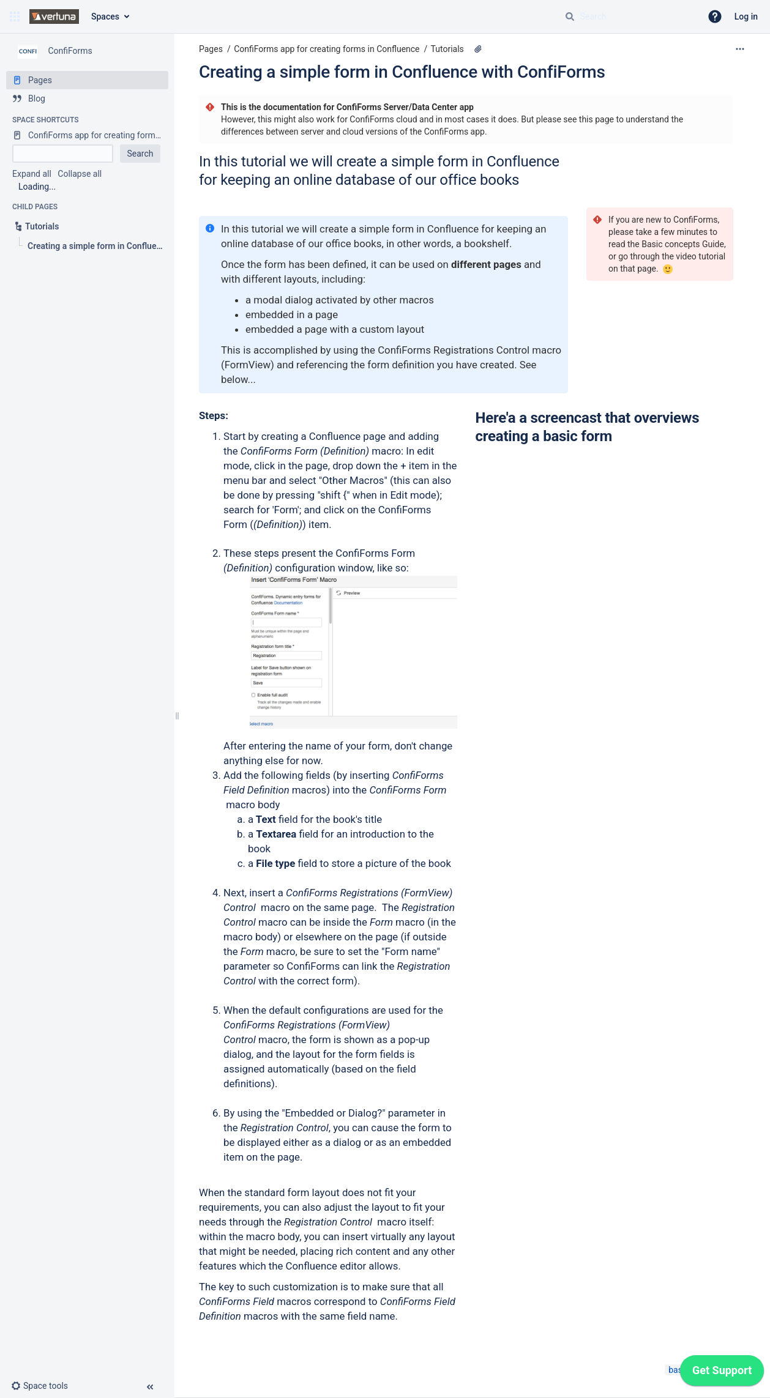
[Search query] (628, 16)
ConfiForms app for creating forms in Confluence (326, 49)
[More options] (740, 49)
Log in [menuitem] (746, 16)
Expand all (31, 174)
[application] (722, 1373)
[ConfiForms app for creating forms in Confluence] (87, 135)
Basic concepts (670, 244)
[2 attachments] (478, 49)
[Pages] (87, 80)
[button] (14, 16)
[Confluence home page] (54, 16)
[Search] (570, 16)
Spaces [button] (105, 16)
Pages (211, 49)
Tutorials (447, 49)
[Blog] (87, 98)
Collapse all (80, 174)
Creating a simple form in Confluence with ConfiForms (402, 72)
